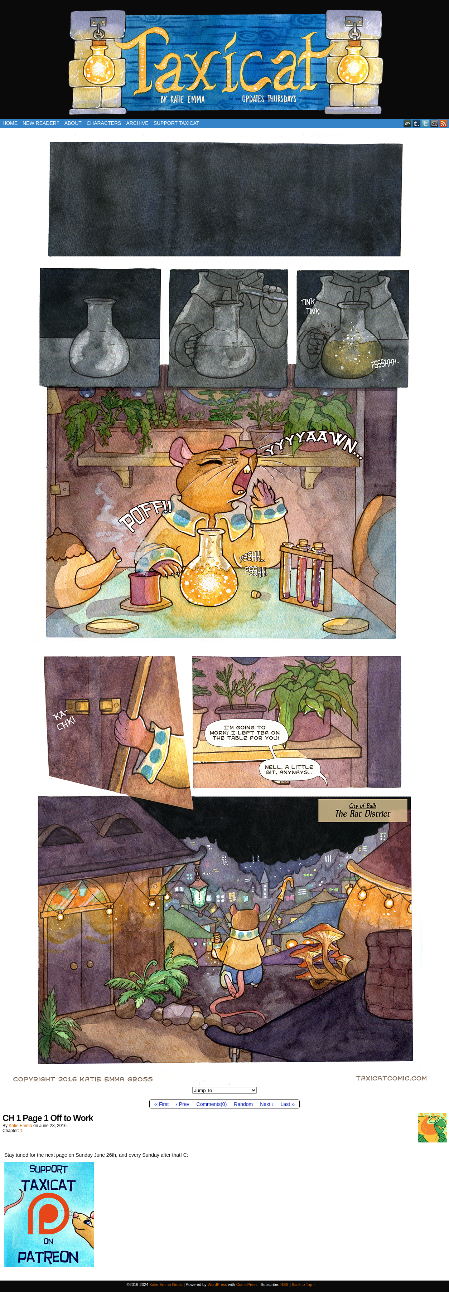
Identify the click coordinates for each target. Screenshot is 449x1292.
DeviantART (407, 123)
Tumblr (416, 123)
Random (243, 1104)
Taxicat (224, 61)
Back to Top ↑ (303, 1284)
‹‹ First (161, 1104)
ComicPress (246, 1284)
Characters (104, 123)
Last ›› (288, 1104)
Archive (137, 123)
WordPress (217, 1284)
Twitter (425, 123)
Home (10, 123)
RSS (443, 123)
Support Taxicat (176, 123)
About (73, 123)
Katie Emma (20, 1125)
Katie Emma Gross (165, 1284)
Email (434, 123)
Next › (266, 1104)
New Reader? (41, 123)
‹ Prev (182, 1104)
